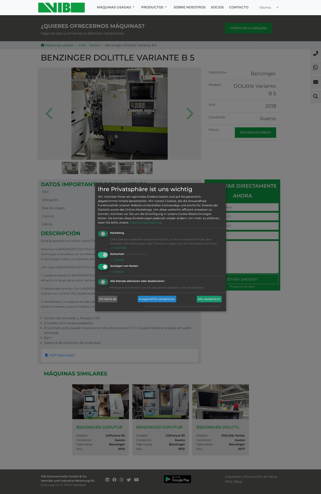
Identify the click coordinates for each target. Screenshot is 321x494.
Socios (217, 7)
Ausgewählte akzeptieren (157, 299)
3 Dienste (118, 248)
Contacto (238, 7)
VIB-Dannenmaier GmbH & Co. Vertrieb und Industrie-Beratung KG (183, 306)
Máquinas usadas (114, 7)
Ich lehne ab (107, 299)
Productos (152, 7)
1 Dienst (117, 260)
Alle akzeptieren (209, 299)
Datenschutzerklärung (145, 222)
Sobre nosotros (190, 7)
